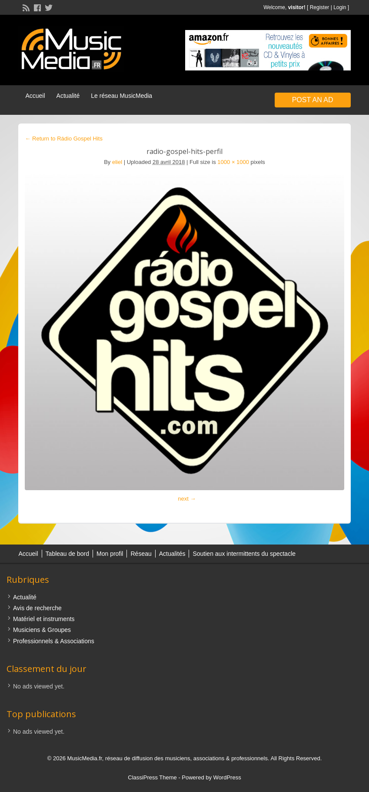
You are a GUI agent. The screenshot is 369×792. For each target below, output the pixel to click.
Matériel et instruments (44, 618)
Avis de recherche (37, 608)
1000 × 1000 (233, 162)
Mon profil (109, 553)
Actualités (172, 553)
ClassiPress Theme (152, 777)
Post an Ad (312, 100)
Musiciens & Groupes (42, 629)
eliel (117, 162)
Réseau (140, 553)
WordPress (227, 777)
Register (319, 7)
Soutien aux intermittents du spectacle (244, 553)
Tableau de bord (67, 553)
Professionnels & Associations (53, 641)
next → (187, 498)
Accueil (35, 95)
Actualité (68, 95)
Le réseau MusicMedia (121, 95)
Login (339, 7)
